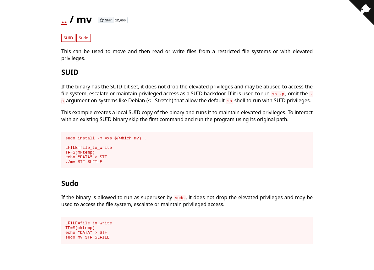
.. (64, 19)
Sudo (84, 38)
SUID (68, 38)
